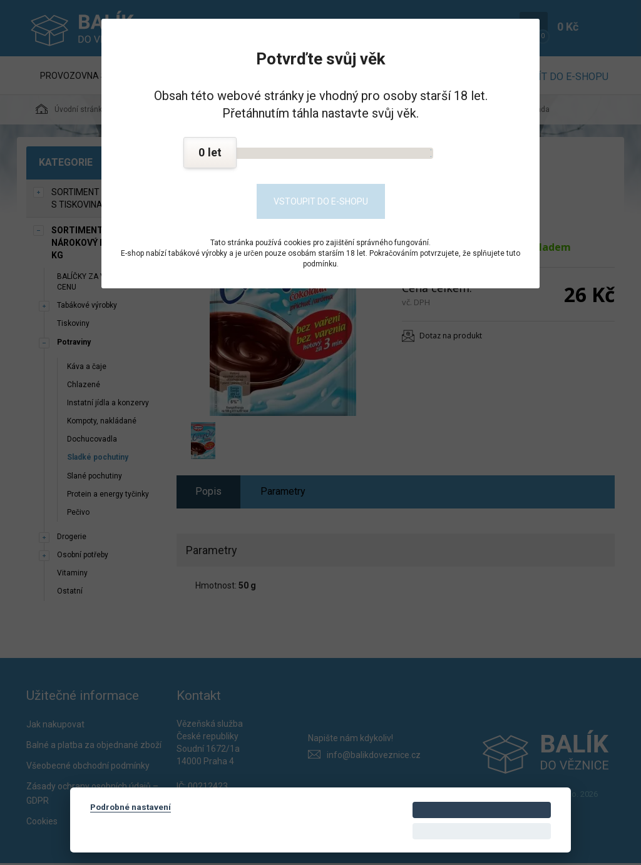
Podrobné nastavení (130, 807)
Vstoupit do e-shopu (321, 201)
